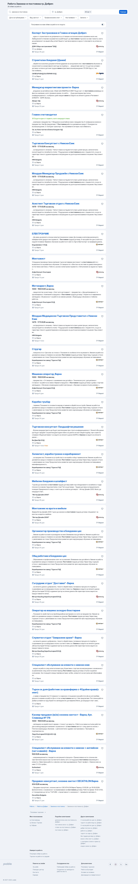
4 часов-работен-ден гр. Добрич (91, 820)
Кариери (35, 875)
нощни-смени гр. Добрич (88, 846)
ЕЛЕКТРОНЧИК (40, 233)
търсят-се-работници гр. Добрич (91, 823)
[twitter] (121, 864)
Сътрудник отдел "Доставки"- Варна (53, 583)
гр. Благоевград (35, 820)
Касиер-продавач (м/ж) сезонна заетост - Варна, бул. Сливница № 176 (62, 716)
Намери (123, 12)
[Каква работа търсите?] (29, 12)
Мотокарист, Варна (43, 285)
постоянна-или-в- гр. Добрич (64, 824)
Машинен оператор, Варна (47, 374)
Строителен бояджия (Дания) (49, 60)
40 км (88, 12)
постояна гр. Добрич (61, 830)
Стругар (36, 349)
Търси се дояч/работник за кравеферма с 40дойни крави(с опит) (65, 691)
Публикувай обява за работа (66, 867)
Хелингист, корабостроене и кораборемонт (56, 454)
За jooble (35, 867)
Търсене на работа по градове (39, 856)
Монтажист (38, 258)
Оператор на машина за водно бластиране (56, 610)
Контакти (36, 872)
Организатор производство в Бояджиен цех (56, 531)
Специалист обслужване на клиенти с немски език (61, 665)
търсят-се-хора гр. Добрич (89, 833)
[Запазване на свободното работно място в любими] (102, 33)
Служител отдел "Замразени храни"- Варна (57, 637)
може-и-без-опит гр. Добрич (90, 839)
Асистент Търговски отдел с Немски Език (55, 203)
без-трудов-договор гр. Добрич (90, 836)
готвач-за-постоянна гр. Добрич (65, 827)
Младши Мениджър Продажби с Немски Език (58, 173)
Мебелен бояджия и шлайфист (49, 481)
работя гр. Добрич (86, 831)
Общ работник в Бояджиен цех (49, 556)
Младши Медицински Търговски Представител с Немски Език (64, 317)
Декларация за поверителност (91, 875)
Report (100, 52)
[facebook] (110, 864)
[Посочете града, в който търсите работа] (72, 12)
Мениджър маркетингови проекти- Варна (55, 87)
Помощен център (38, 869)
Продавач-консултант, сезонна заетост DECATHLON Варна (65, 781)
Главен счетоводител (44, 114)
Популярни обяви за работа (38, 854)
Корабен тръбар (41, 401)
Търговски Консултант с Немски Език (53, 143)
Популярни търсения (38, 812)
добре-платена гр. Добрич (89, 828)
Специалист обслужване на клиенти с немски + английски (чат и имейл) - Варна (65, 749)
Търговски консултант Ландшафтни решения (57, 426)
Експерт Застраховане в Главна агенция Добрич (59, 33)
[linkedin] (126, 864)
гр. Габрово (33, 825)
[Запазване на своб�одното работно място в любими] (102, 665)
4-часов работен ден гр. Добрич (91, 825)
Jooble (14, 880)
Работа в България (87, 869)
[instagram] (115, 864)
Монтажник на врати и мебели (49, 508)
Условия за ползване (87, 872)
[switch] (102, 25)
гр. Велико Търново (36, 823)
